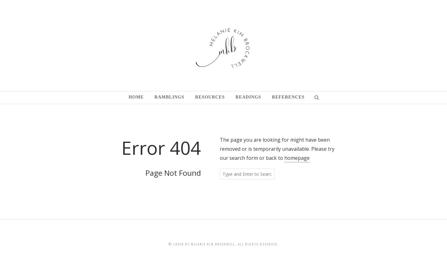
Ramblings (169, 97)
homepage (297, 157)
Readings (248, 97)
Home (136, 97)
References (288, 97)
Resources (210, 97)
